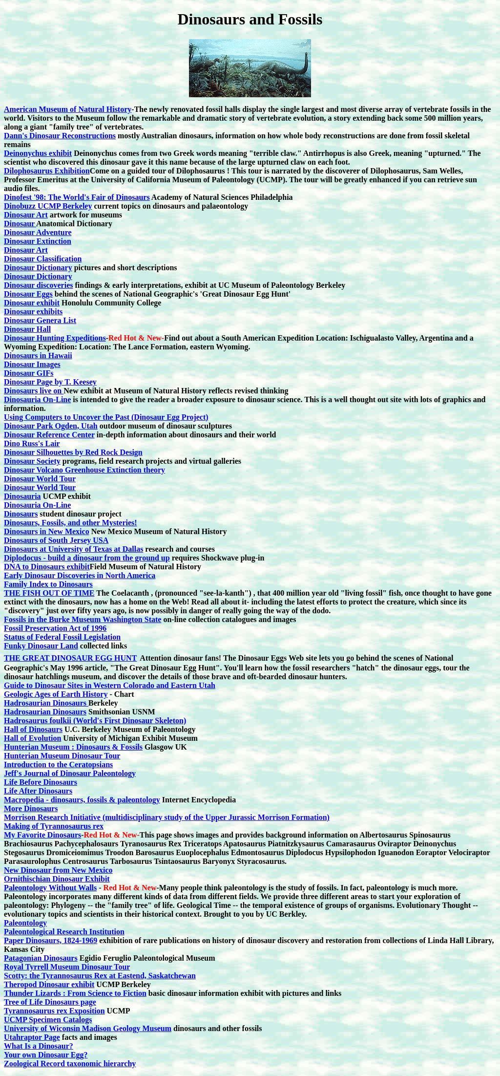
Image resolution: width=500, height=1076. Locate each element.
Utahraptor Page (32, 1037)
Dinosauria (22, 496)
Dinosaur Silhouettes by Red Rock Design (73, 452)
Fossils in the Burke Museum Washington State (82, 619)
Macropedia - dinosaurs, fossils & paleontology (82, 800)
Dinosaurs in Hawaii (38, 355)
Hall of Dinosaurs (33, 729)
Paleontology (25, 923)
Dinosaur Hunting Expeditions (55, 338)
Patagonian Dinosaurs (41, 958)
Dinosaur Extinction (37, 241)
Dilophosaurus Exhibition (47, 171)
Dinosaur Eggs (28, 294)
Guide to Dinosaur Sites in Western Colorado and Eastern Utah (109, 685)
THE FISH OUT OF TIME (49, 593)
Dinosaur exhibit (32, 303)
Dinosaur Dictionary (38, 267)
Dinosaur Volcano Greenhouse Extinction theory (84, 470)
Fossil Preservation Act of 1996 (55, 628)
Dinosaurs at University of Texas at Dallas (73, 549)
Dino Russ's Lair (32, 443)
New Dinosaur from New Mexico (58, 870)
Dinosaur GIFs (29, 373)
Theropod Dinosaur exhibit (49, 984)
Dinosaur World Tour (40, 478)
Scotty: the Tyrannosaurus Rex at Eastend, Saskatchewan (100, 975)
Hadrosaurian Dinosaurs (46, 703)
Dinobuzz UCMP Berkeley (48, 206)
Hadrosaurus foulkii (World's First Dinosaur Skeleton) (95, 720)
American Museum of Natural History (67, 109)
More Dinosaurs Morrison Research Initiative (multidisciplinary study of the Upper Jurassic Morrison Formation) (167, 812)
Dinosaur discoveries (38, 285)
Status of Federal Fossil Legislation (62, 637)
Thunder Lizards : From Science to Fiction (75, 993)
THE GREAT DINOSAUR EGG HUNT (70, 658)
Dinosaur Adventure (38, 232)
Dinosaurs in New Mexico (46, 531)
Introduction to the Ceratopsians (58, 764)
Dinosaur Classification (43, 259)
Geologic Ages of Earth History (55, 694)
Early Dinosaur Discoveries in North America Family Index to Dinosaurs (79, 579)
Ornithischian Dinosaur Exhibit (57, 879)
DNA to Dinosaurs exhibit (47, 566)
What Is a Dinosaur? (38, 1046)
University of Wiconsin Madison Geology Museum (87, 1028)
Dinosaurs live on (33, 391)
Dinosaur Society (32, 461)
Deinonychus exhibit (38, 153)
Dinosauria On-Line (37, 399)
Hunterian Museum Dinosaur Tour (62, 756)
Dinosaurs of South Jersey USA (56, 540)
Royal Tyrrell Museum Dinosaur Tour (67, 967)
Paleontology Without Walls (50, 887)
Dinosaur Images (32, 364)
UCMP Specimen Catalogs (48, 1019)
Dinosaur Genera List (40, 320)
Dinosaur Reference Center (49, 434)
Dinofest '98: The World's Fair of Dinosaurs (77, 197)
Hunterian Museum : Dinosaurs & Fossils (73, 747)
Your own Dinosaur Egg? (45, 1055)
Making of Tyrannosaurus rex (54, 826)
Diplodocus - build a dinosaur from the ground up (87, 558)
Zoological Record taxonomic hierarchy (70, 1063)
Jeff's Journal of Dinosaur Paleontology (70, 773)
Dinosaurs (21, 514)
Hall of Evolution (32, 738)
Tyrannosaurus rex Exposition (54, 1011)
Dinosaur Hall (27, 329)
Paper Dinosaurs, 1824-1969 (50, 940)
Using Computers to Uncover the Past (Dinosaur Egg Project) (106, 417)
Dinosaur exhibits (33, 311)
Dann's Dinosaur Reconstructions (60, 135)
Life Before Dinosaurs (40, 782)
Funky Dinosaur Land (41, 646)
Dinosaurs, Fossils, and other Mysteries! (70, 522)
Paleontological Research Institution (64, 931)
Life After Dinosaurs (38, 791)
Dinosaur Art (26, 215)
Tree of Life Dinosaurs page (50, 1002)
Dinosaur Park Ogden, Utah (51, 426)
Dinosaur (20, 223)
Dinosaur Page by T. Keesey (50, 382)
